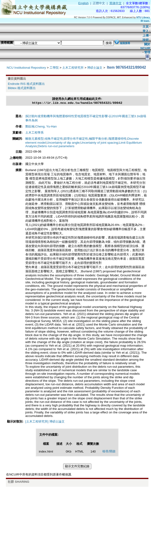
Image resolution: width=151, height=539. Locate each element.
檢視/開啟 (109, 451)
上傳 (146, 35)
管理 (147, 52)
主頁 (146, 26)
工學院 (54, 67)
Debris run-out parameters (56, 146)
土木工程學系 (34, 133)
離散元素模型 (34, 139)
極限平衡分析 (98, 139)
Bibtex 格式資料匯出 (22, 88)
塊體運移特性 (117, 139)
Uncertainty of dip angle (63, 143)
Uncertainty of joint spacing (99, 143)
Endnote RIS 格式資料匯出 (26, 84)
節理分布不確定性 (76, 139)
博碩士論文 (94, 67)
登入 (146, 31)
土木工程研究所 (73, 67)
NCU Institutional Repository (26, 67)
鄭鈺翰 (30, 127)
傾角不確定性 (54, 139)
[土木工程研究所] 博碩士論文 (45, 422)
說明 (146, 40)
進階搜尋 (125, 43)
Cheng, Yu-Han (46, 127)
